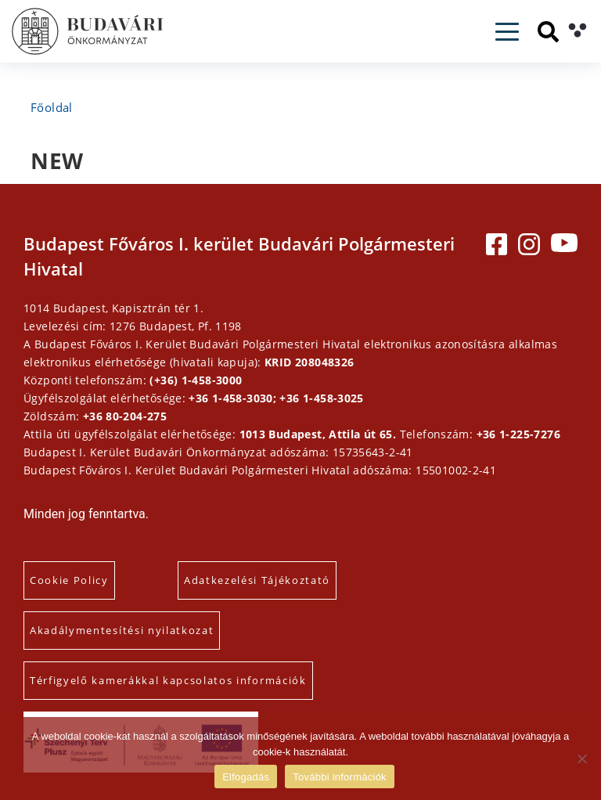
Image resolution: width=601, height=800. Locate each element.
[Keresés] (548, 31)
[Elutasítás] (581, 758)
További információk (340, 777)
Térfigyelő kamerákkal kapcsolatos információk (168, 680)
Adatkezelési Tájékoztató (257, 580)
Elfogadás (245, 777)
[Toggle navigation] (507, 31)
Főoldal (52, 107)
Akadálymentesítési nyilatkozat (122, 630)
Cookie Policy (69, 580)
